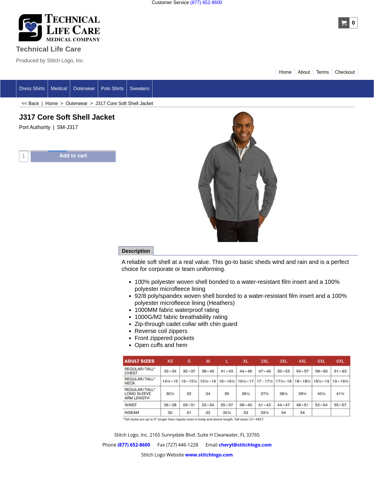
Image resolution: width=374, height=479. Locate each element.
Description (136, 251)
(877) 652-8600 (206, 2)
